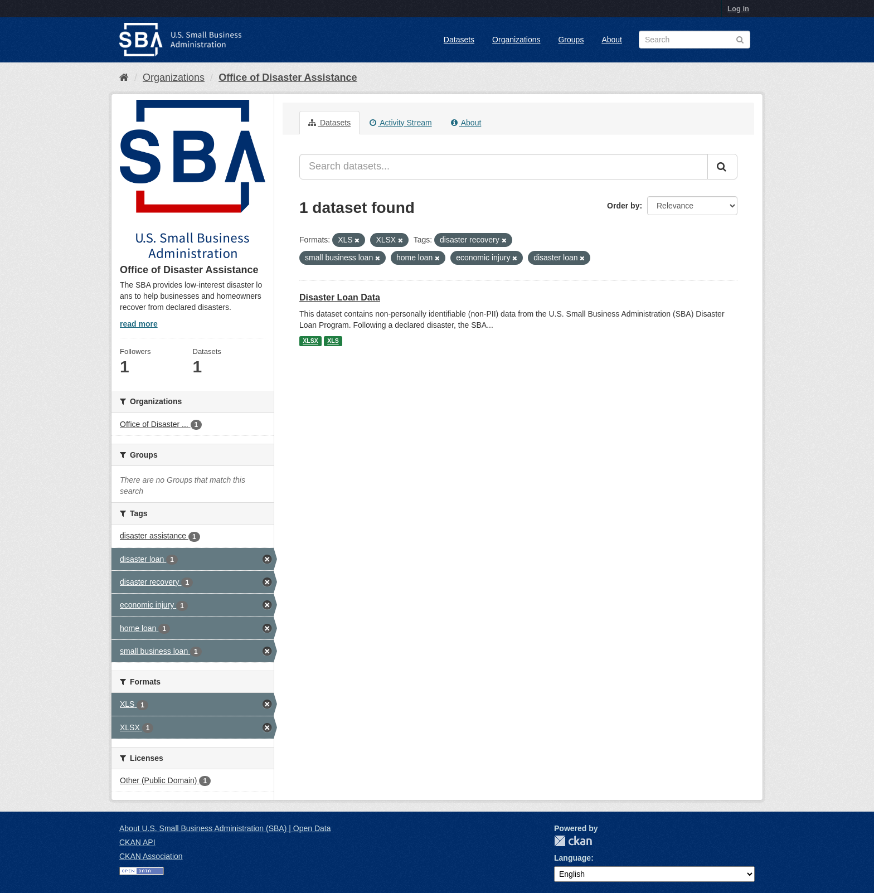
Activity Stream (400, 122)
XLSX (310, 341)
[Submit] (722, 166)
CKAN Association (151, 856)
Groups (571, 39)
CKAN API (137, 842)
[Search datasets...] (503, 166)
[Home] (124, 77)
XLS (332, 341)
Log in (738, 8)
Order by (623, 205)
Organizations (516, 39)
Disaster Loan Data (339, 297)
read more (139, 323)
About (611, 39)
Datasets (459, 39)
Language (572, 857)
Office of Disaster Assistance (288, 77)
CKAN (573, 841)
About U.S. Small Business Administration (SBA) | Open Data (225, 828)
